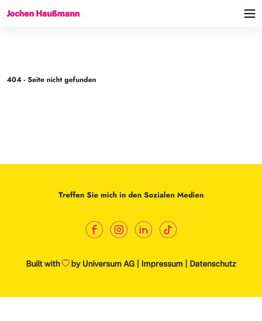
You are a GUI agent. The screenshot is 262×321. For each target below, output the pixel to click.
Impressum (162, 263)
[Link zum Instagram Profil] (119, 230)
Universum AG (108, 263)
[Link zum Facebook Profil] (94, 230)
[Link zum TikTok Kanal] (168, 230)
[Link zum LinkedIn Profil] (143, 230)
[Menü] (249, 13)
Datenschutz (213, 263)
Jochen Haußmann (43, 13)
